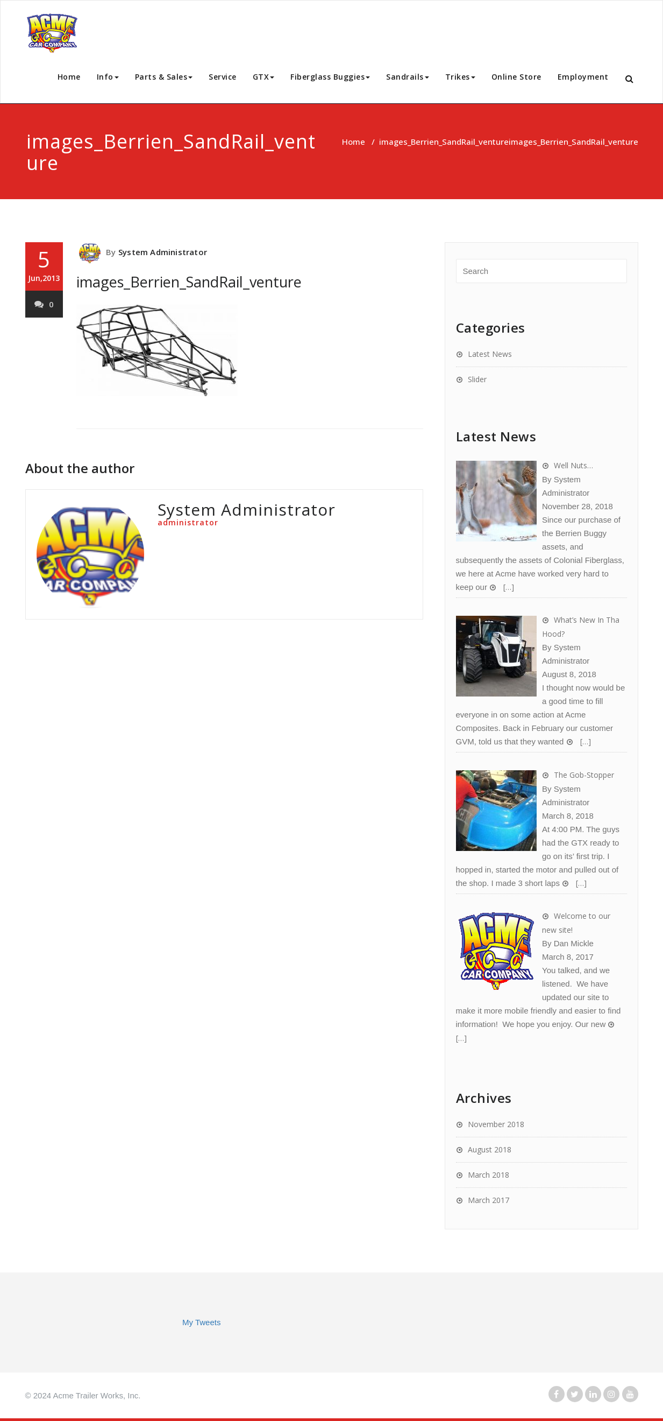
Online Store (516, 77)
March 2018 (488, 1175)
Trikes (460, 77)
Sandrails (407, 77)
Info (108, 77)
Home (69, 77)
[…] (507, 587)
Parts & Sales (164, 77)
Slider (477, 379)
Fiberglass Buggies (330, 77)
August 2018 (489, 1149)
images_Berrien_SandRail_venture (444, 141)
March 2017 (488, 1200)
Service (223, 77)
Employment (583, 77)
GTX (264, 77)
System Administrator (162, 252)
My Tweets (201, 1322)
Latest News (490, 354)
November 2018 (496, 1124)
